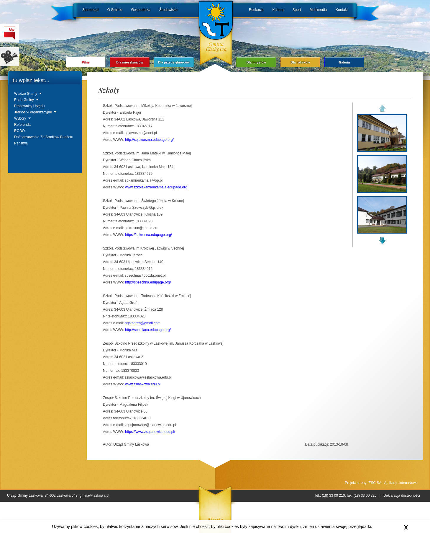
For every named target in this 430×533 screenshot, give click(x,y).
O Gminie (114, 10)
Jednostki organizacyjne (33, 112)
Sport (297, 10)
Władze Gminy (25, 94)
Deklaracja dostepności (401, 495)
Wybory (20, 118)
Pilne (85, 62)
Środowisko (168, 10)
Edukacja (256, 10)
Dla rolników (300, 62)
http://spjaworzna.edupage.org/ (149, 140)
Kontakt (342, 10)
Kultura (278, 10)
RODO (19, 131)
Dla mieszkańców (129, 62)
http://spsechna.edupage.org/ (148, 282)
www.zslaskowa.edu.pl (142, 384)
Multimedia (318, 10)
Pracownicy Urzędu (29, 106)
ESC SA (374, 483)
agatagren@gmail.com (142, 323)
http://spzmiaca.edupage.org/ (148, 330)
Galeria (344, 62)
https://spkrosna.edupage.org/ (148, 235)
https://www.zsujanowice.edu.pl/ (150, 432)
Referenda (22, 125)
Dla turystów (256, 62)
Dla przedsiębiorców (174, 62)
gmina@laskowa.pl (94, 495)
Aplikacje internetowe (401, 483)
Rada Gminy (24, 100)
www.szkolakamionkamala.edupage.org (156, 187)
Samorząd (90, 10)
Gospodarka (140, 10)
